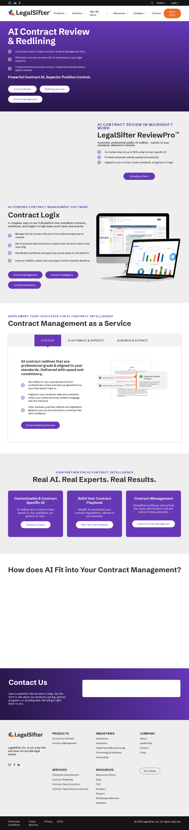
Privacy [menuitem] (48, 821)
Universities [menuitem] (102, 757)
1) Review (47, 340)
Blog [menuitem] (98, 779)
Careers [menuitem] (144, 747)
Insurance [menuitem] (101, 743)
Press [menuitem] (143, 752)
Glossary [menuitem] (101, 789)
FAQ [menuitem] (98, 784)
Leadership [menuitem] (146, 743)
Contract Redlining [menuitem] (62, 779)
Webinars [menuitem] (101, 802)
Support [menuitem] (100, 793)
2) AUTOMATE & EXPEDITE (86, 340)
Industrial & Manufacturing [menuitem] (110, 747)
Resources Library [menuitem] (106, 774)
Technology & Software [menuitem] (109, 752)
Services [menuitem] (59, 770)
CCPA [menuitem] (60, 821)
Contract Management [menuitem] (64, 743)
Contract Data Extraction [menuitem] (66, 784)
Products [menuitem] (60, 733)
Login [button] (175, 2)
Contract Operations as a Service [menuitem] (70, 789)
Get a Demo (172, 13)
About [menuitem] (143, 738)
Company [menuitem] (147, 733)
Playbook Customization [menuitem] (65, 774)
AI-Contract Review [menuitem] (63, 738)
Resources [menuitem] (105, 770)
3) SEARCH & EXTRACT (132, 340)
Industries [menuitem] (105, 733)
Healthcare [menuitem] (102, 738)
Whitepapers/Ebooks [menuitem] (107, 798)
